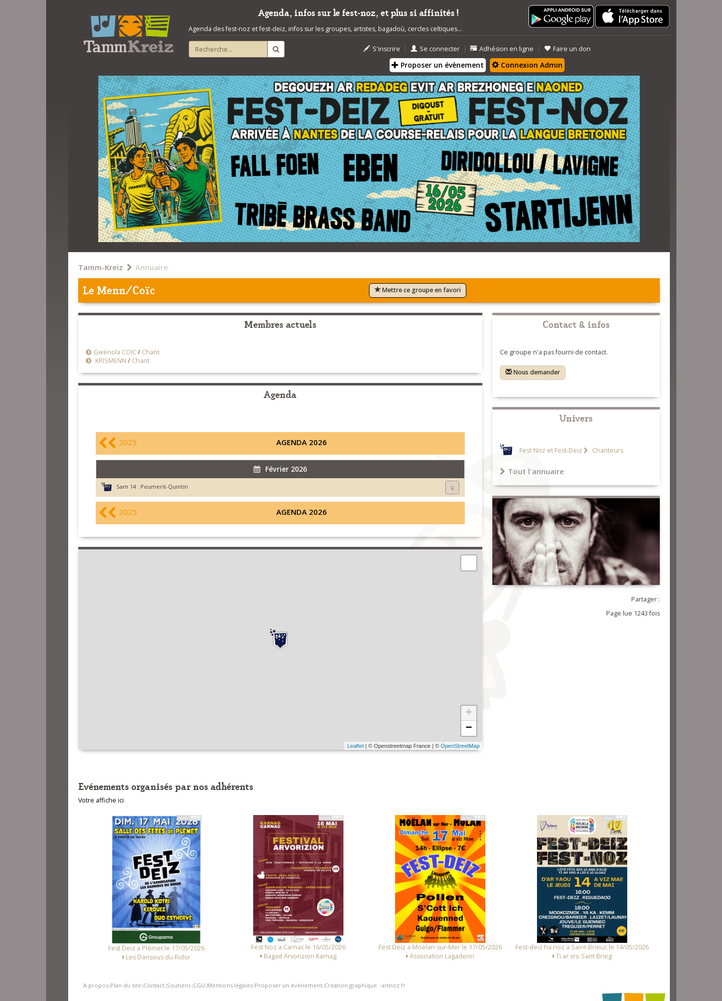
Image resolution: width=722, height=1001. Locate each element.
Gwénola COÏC (115, 352)
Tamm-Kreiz (100, 267)
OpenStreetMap (460, 746)
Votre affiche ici (101, 800)
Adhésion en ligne (501, 49)
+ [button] (468, 713)
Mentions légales (230, 985)
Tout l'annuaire (532, 471)
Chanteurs (607, 450)
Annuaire (151, 267)
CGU (199, 985)
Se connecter (435, 49)
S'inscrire (382, 49)
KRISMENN (110, 360)
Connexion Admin (527, 65)
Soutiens (178, 985)
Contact (153, 985)
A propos (95, 985)
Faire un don (567, 49)
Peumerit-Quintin (164, 486)
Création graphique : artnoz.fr (365, 985)
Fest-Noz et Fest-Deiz (550, 450)
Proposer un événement (288, 985)
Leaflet (355, 746)
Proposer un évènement (438, 65)
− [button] (468, 728)
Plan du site (125, 985)
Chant (150, 352)
